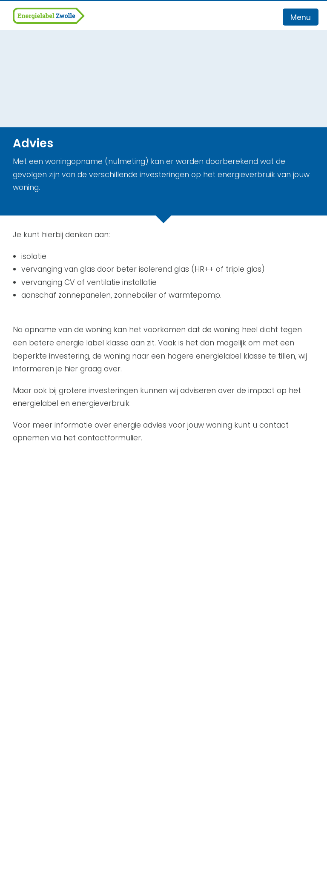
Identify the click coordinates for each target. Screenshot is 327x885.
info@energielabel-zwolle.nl (63, 596)
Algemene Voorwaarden (57, 622)
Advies (23, 717)
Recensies (30, 743)
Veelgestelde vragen (49, 730)
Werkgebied (33, 691)
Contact (26, 756)
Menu (300, 17)
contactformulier (109, 438)
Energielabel (33, 703)
